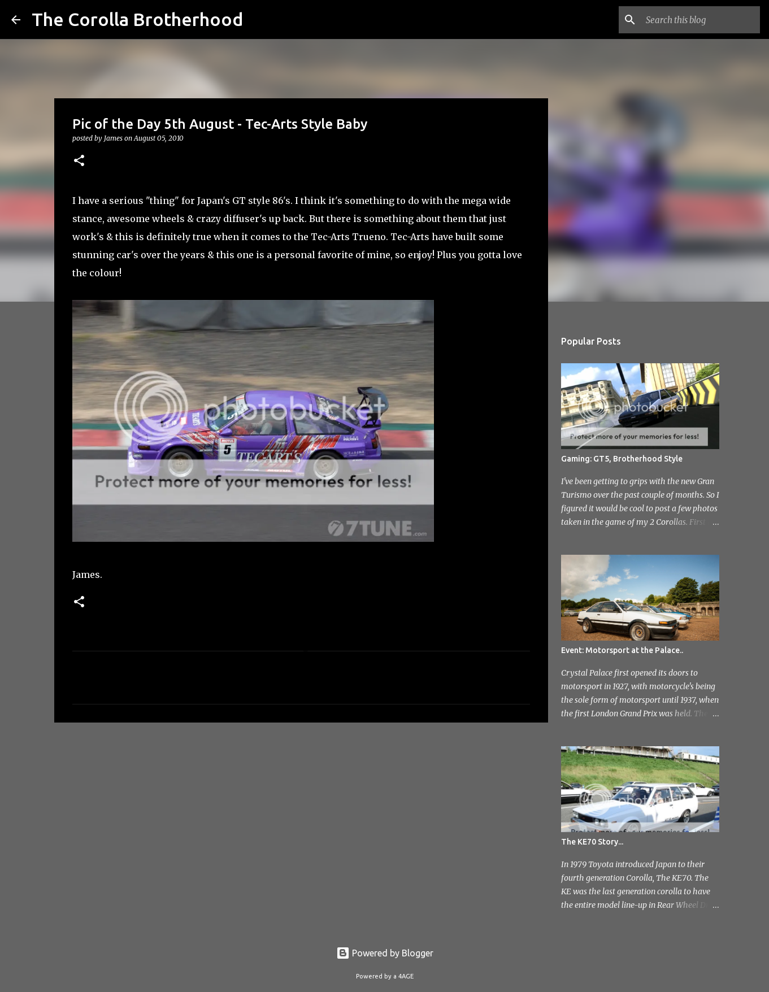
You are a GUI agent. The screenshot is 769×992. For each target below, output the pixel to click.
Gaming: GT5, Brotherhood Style (622, 458)
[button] (79, 161)
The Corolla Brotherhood (137, 19)
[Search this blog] (700, 19)
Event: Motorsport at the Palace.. (622, 650)
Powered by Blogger (384, 953)
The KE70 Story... (592, 841)
